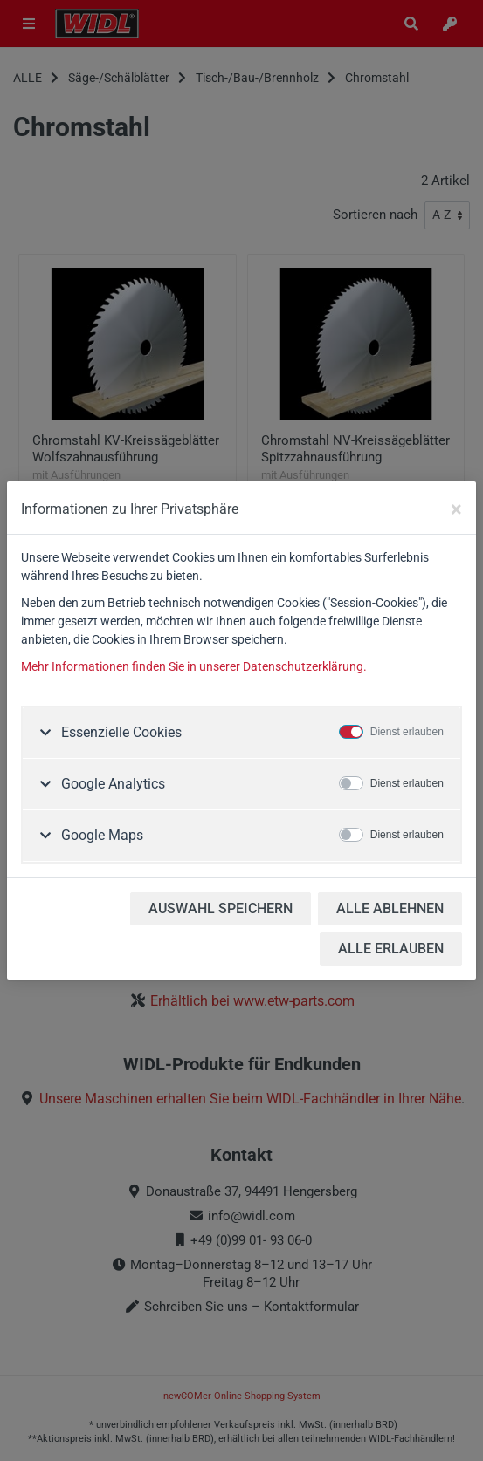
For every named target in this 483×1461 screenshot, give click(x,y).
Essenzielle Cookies (120, 732)
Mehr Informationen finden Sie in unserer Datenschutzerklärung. (194, 666)
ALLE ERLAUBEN (391, 948)
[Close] (456, 509)
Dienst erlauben (407, 732)
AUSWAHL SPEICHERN (220, 908)
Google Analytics (111, 783)
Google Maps (100, 835)
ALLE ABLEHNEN (390, 908)
